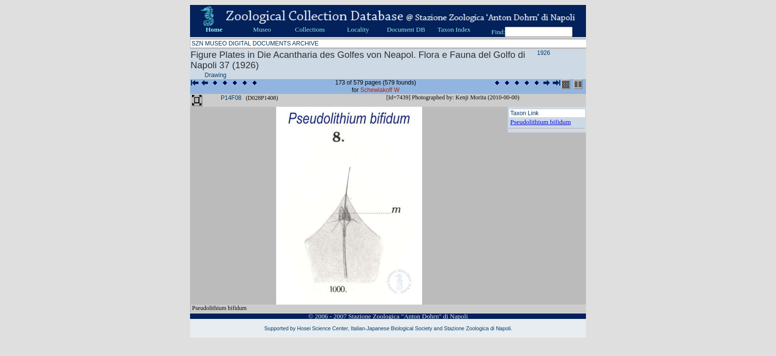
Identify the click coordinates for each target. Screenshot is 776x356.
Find (497, 32)
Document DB (406, 29)
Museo (262, 29)
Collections (310, 29)
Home (213, 29)
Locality (358, 29)
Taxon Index (454, 29)
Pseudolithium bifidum (540, 122)
